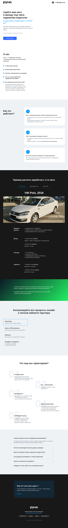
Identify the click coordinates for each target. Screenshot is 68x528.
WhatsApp (31, 516)
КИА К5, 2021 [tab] (45, 186)
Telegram (37, 516)
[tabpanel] (34, 205)
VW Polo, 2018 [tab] (22, 186)
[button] (10, 38)
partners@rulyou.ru (45, 516)
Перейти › (19, 493)
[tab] (13, 322)
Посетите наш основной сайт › (34, 513)
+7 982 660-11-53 (22, 516)
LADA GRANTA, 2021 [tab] (34, 186)
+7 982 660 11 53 (60, 2)
